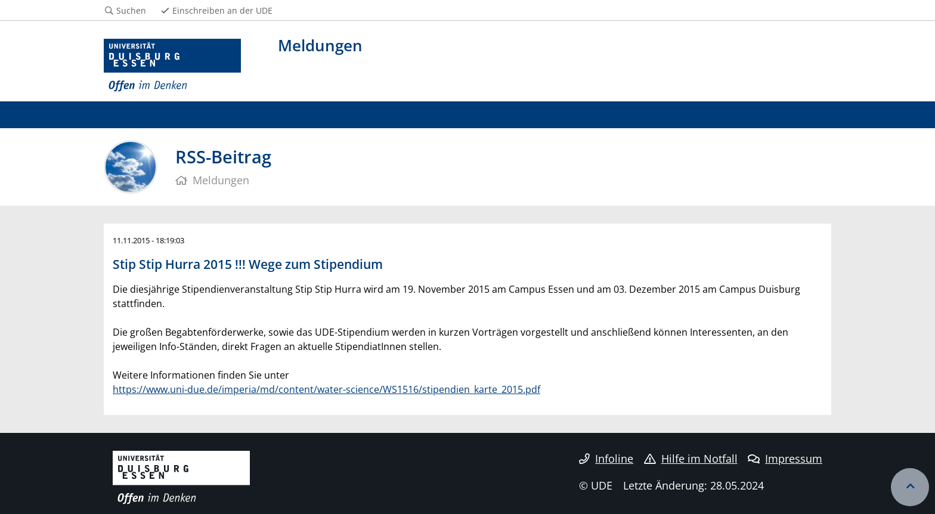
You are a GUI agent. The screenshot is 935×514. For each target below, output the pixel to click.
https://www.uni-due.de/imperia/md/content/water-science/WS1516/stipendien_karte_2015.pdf (326, 389)
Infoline (606, 458)
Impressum (785, 458)
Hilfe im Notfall (691, 458)
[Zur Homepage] (172, 65)
